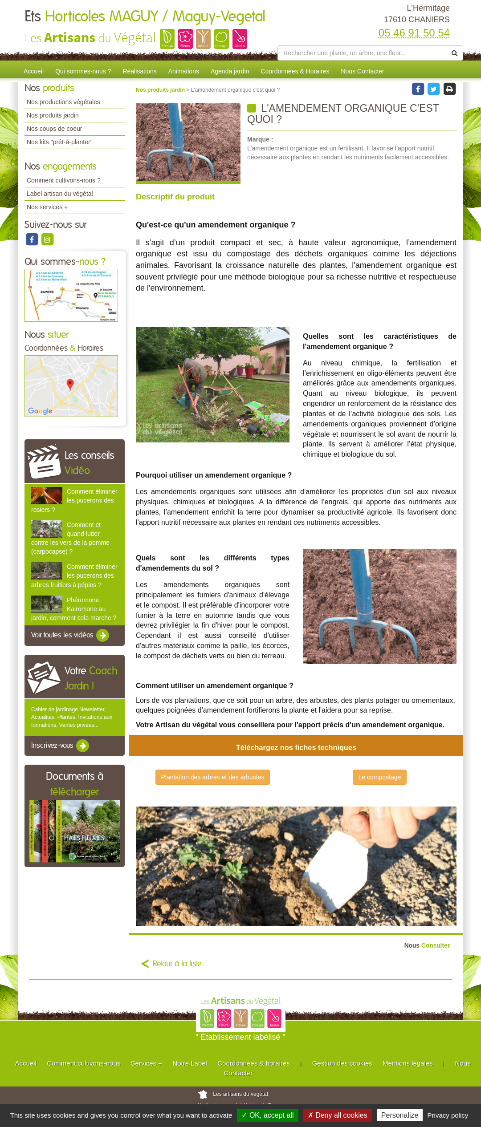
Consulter (427, 945)
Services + (146, 1063)
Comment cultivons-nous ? (64, 180)
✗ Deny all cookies (337, 1115)
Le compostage (380, 777)
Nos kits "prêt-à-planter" (60, 142)
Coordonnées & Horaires (295, 71)
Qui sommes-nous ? (83, 71)
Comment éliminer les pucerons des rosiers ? (74, 500)
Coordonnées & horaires (253, 1063)
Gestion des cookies (342, 1063)
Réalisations (139, 71)
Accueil (34, 71)
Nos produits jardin (53, 115)
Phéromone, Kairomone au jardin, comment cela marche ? (73, 608)
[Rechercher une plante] (361, 53)
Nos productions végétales (63, 101)
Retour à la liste (177, 964)
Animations (183, 71)
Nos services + (47, 207)
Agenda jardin (230, 71)
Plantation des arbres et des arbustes (213, 777)
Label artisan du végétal (60, 193)
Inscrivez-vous (60, 746)
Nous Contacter (362, 71)
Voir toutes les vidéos (70, 635)
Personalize (400, 1115)
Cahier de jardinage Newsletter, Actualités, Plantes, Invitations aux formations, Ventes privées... (71, 717)
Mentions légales (408, 1063)
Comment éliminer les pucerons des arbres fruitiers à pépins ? (74, 575)
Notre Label (189, 1063)
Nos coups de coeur (54, 128)
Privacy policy (448, 1115)
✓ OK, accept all (267, 1115)
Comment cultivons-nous (83, 1063)
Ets (144, 16)
